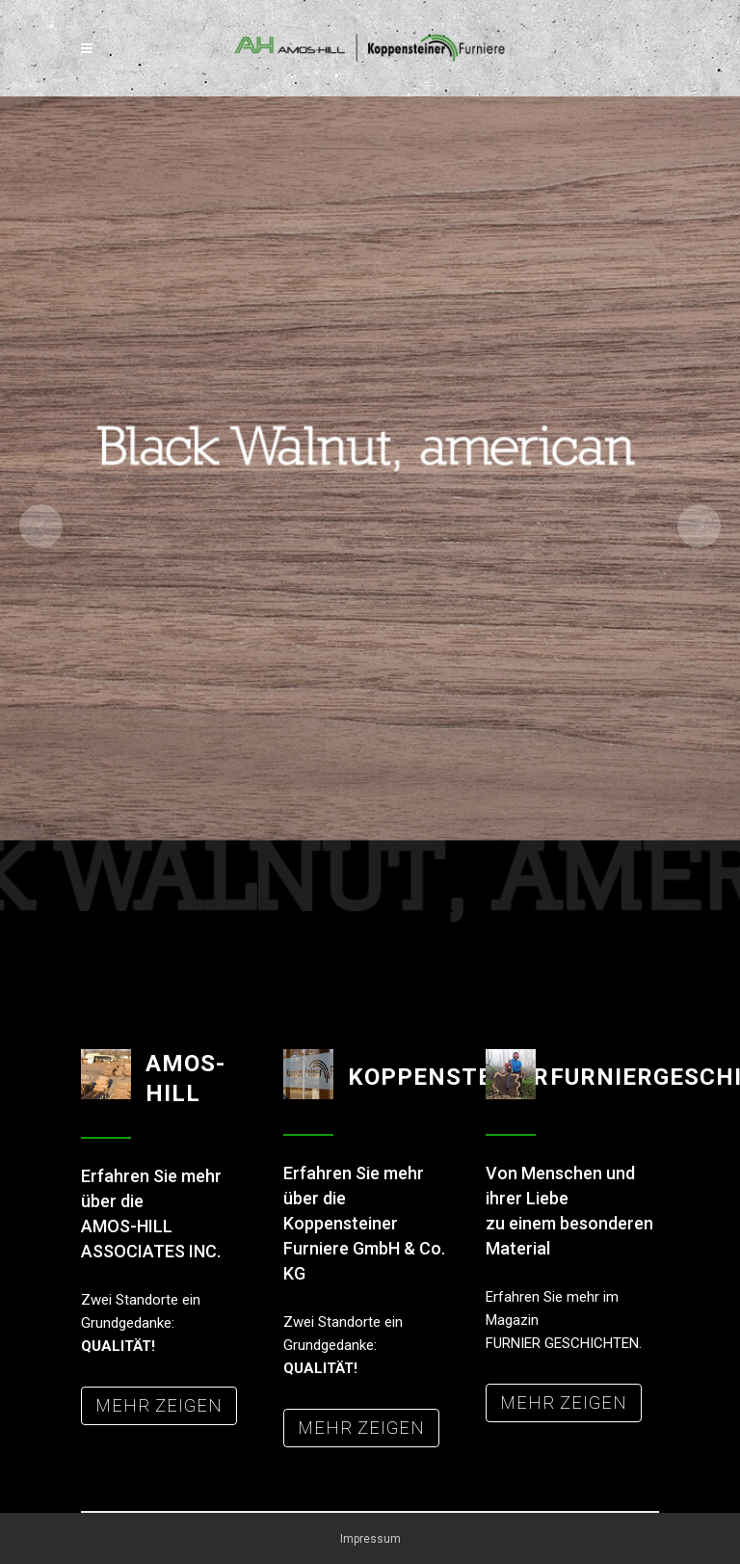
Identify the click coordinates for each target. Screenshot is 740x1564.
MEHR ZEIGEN (159, 1405)
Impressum (370, 1539)
